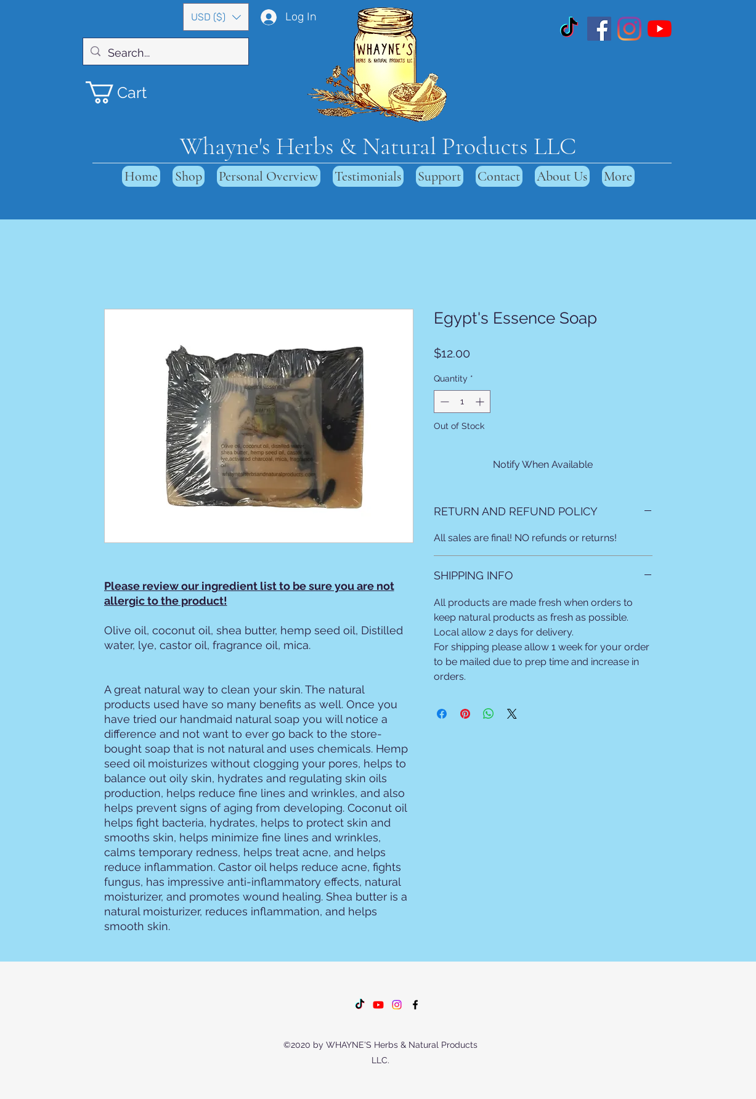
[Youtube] (378, 1005)
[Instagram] (629, 29)
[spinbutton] (462, 401)
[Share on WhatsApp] (488, 713)
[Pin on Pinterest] (465, 713)
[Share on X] (512, 713)
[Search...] (165, 53)
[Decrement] (443, 401)
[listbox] (216, 17)
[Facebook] (599, 29)
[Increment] (481, 401)
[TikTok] (569, 29)
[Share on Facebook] (441, 713)
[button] (216, 17)
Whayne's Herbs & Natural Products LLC (378, 146)
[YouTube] (660, 29)
